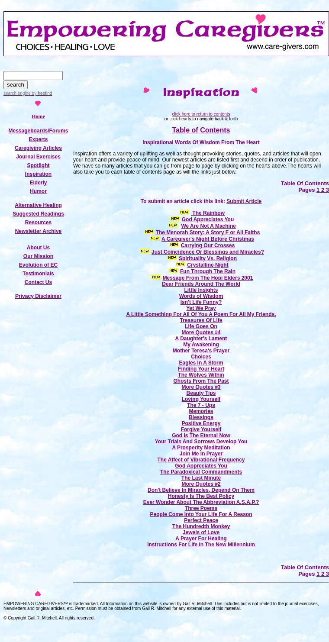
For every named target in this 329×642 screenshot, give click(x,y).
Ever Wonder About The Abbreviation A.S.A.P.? (201, 502)
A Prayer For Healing (200, 539)
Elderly (38, 183)
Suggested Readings (38, 214)
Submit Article (243, 201)
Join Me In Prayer (201, 454)
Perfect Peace (201, 520)
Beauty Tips (201, 393)
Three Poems (201, 508)
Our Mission (38, 256)
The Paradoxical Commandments (201, 472)
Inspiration (38, 174)
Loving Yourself (201, 399)
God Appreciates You (201, 466)
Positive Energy (200, 423)
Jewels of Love (201, 532)
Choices (201, 357)
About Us (38, 248)
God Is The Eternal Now (201, 435)
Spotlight (38, 165)
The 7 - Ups (201, 405)
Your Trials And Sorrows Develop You (201, 442)
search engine (17, 93)
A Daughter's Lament (201, 339)
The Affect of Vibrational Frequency (201, 460)
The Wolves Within (201, 375)
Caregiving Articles (38, 148)
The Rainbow (208, 213)
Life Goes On (201, 326)
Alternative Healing (38, 205)
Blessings (201, 417)
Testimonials (38, 274)
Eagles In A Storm (201, 363)
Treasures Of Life (201, 320)
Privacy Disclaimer (38, 296)
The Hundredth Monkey (201, 526)
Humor (38, 191)
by (41, 93)
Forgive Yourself (201, 429)
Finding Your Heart (201, 369)
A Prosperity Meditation (201, 448)
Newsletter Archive (38, 231)
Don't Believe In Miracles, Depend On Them (201, 490)
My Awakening (201, 345)
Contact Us (38, 282)
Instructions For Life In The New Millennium (201, 545)
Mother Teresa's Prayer (201, 351)
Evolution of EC (38, 265)
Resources (38, 222)
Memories (201, 411)
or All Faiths (245, 232)
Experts (38, 139)
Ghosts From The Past (201, 381)
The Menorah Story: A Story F (192, 232)
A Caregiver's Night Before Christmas (207, 239)
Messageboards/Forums (38, 131)
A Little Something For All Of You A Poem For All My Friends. (201, 314)
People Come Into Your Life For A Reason (201, 514)
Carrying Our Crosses (208, 245)
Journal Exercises (38, 157)
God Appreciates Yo (206, 219)
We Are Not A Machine (208, 226)
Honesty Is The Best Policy (201, 496)
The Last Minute (201, 478)
